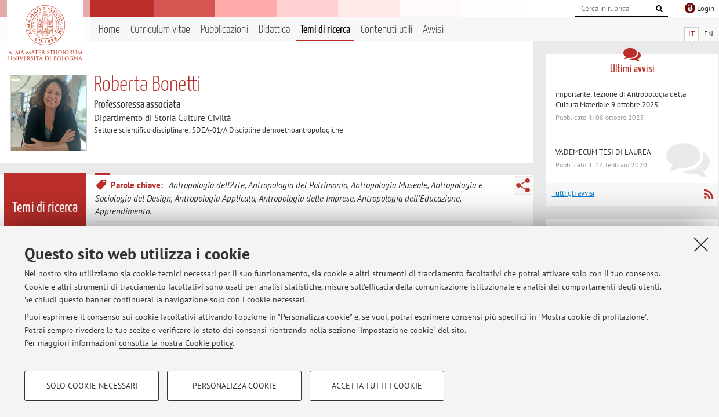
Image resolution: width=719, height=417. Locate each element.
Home (109, 29)
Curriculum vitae (160, 29)
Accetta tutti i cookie (377, 386)
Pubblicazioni (224, 29)
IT (691, 34)
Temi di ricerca (325, 29)
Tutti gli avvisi (573, 193)
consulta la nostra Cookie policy (176, 343)
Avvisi (433, 29)
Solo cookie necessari (91, 386)
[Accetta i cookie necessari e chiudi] (701, 244)
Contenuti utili (386, 29)
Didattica (274, 29)
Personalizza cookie (235, 386)
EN (708, 34)
